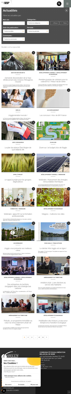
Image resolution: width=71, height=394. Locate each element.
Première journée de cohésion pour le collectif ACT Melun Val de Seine (53, 81)
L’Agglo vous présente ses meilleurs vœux (18, 249)
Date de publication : (11, 28)
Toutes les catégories (34, 23)
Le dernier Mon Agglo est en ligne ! (53, 248)
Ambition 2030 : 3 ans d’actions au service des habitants (53, 284)
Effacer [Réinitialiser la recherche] (55, 23)
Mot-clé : (6, 20)
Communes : (7, 36)
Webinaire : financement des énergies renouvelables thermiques (53, 181)
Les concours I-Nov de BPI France (53, 115)
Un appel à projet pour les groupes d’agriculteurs (18, 181)
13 (43, 337)
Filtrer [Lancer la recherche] (64, 23)
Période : (30, 28)
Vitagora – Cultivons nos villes (53, 214)
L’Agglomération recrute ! (17, 115)
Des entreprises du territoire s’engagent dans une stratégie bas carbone (18, 286)
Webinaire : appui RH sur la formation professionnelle (18, 215)
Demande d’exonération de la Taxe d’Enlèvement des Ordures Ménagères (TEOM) (18, 80)
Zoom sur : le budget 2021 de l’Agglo (53, 148)
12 (39, 337)
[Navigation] (67, 3)
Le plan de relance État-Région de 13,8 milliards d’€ (18, 149)
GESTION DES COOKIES (11, 390)
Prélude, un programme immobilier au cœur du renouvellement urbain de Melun (18, 323)
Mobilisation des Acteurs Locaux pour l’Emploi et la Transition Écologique (53, 322)
